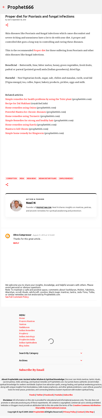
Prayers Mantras (27, 321)
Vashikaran (24, 327)
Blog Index (24, 346)
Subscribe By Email (31, 369)
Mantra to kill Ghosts (16, 129)
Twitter (39, 395)
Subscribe (68, 395)
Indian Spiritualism (28, 342)
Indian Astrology (27, 336)
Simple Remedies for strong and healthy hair (29, 120)
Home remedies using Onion (20, 107)
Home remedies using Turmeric (22, 116)
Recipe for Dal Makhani (18, 103)
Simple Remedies (66, 178)
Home (22, 318)
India (22, 178)
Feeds (32, 395)
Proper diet (39, 50)
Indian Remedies (27, 330)
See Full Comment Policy (17, 297)
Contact (80, 412)
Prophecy (23, 333)
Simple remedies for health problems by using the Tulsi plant (38, 99)
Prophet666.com (43, 207)
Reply (16, 243)
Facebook (48, 395)
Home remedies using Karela (21, 124)
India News (31, 178)
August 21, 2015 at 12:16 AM (43, 235)
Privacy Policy (69, 412)
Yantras (22, 324)
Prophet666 (20, 7)
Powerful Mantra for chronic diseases (25, 112)
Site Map (90, 412)
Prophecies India (27, 339)
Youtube (58, 395)
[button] (6, 25)
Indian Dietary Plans (47, 178)
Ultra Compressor (22, 235)
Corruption (11, 178)
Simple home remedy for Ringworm (24, 133)
